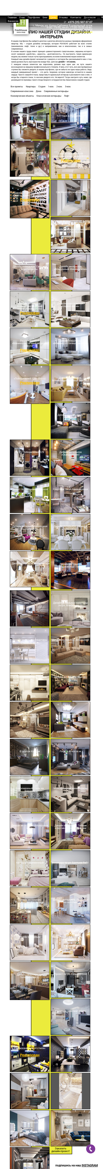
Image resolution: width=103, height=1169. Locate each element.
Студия (41, 86)
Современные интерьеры (56, 91)
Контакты (75, 17)
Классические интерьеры (49, 95)
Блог (45, 17)
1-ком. (51, 86)
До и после (90, 17)
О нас (22, 17)
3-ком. (68, 86)
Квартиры (31, 86)
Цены (53, 17)
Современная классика (22, 91)
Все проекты (17, 86)
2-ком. (59, 86)
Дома (38, 91)
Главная (12, 17)
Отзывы (63, 17)
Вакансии (13, 21)
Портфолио (34, 17)
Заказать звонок (81, 32)
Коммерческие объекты (22, 95)
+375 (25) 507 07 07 (80, 22)
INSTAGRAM (90, 1165)
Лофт (66, 95)
